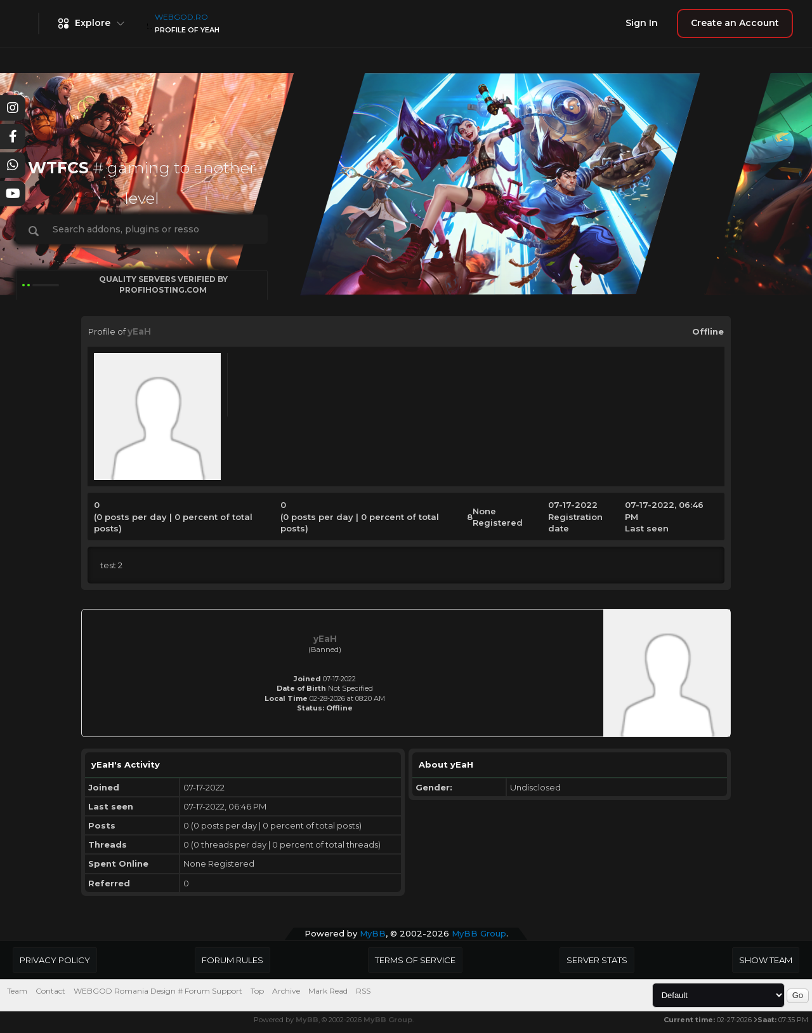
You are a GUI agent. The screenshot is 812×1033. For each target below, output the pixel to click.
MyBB (373, 933)
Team (17, 991)
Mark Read (328, 991)
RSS (363, 991)
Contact (50, 991)
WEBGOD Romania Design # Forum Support (158, 991)
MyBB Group (479, 933)
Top (257, 991)
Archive (286, 991)
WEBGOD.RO (181, 17)
